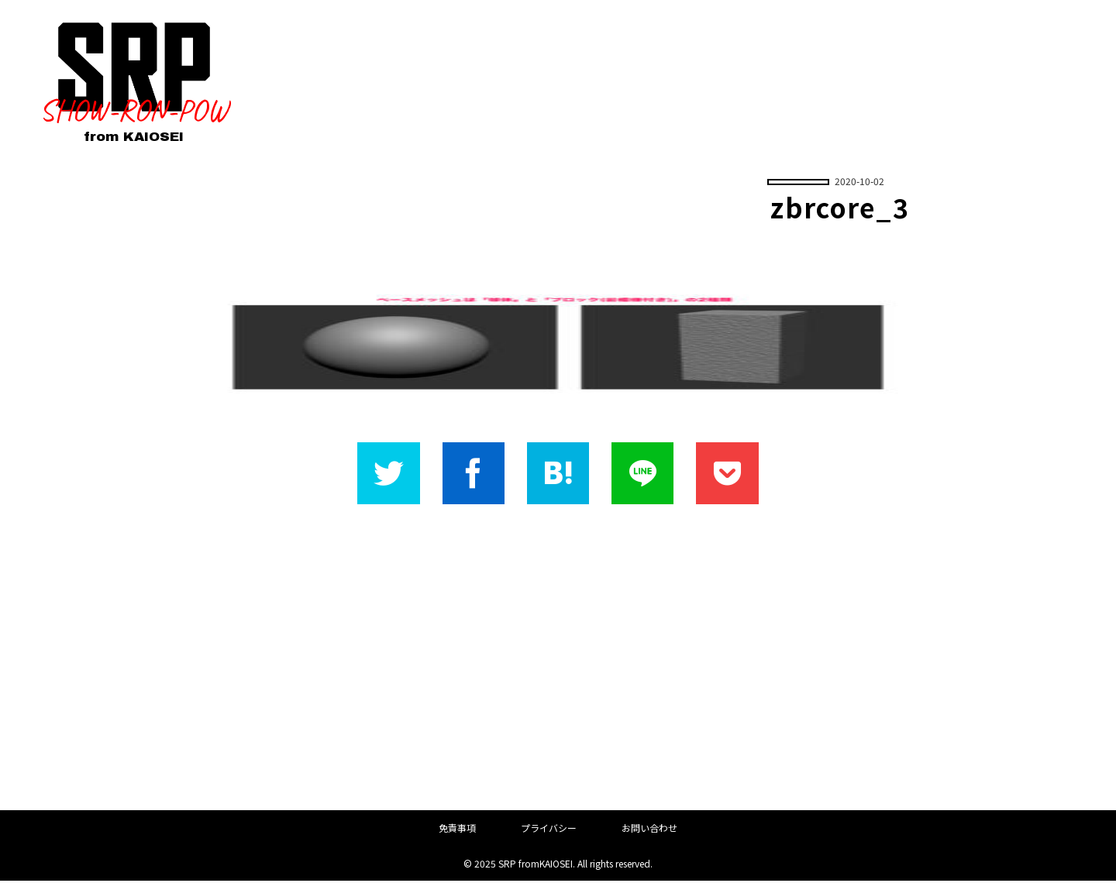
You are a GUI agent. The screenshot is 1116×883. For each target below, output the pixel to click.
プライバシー (549, 830)
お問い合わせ (649, 830)
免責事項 (457, 830)
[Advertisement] (558, 659)
